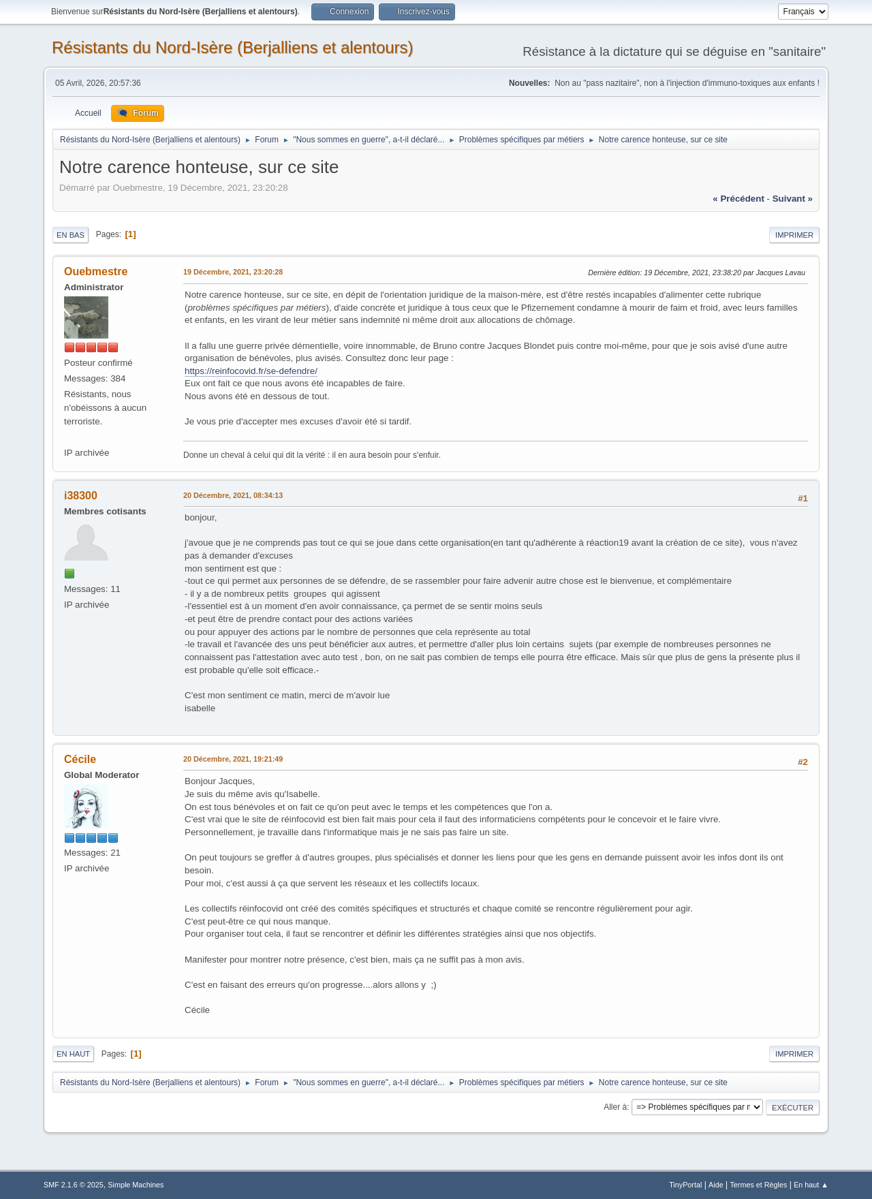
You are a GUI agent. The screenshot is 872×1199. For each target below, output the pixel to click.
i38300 (80, 495)
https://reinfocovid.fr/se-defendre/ (251, 371)
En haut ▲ (811, 1185)
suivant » (793, 198)
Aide (715, 1185)
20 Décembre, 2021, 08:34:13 (233, 495)
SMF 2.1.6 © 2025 (74, 1185)
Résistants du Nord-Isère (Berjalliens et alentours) (233, 47)
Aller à (615, 1107)
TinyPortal (685, 1185)
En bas (70, 235)
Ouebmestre (95, 271)
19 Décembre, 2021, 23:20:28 (233, 272)
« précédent (738, 198)
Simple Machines (136, 1185)
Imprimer (794, 235)
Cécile (80, 759)
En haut (73, 1054)
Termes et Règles (758, 1185)
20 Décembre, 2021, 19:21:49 (233, 759)
